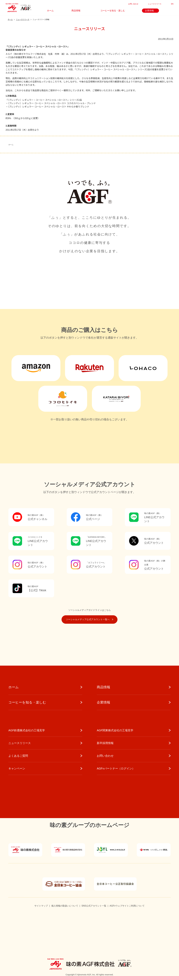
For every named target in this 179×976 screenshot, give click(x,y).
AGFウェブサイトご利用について (127, 906)
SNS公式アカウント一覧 (94, 906)
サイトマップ (41, 906)
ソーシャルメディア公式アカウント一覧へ (89, 619)
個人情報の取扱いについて (64, 906)
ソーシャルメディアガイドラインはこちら (89, 610)
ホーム (10, 145)
